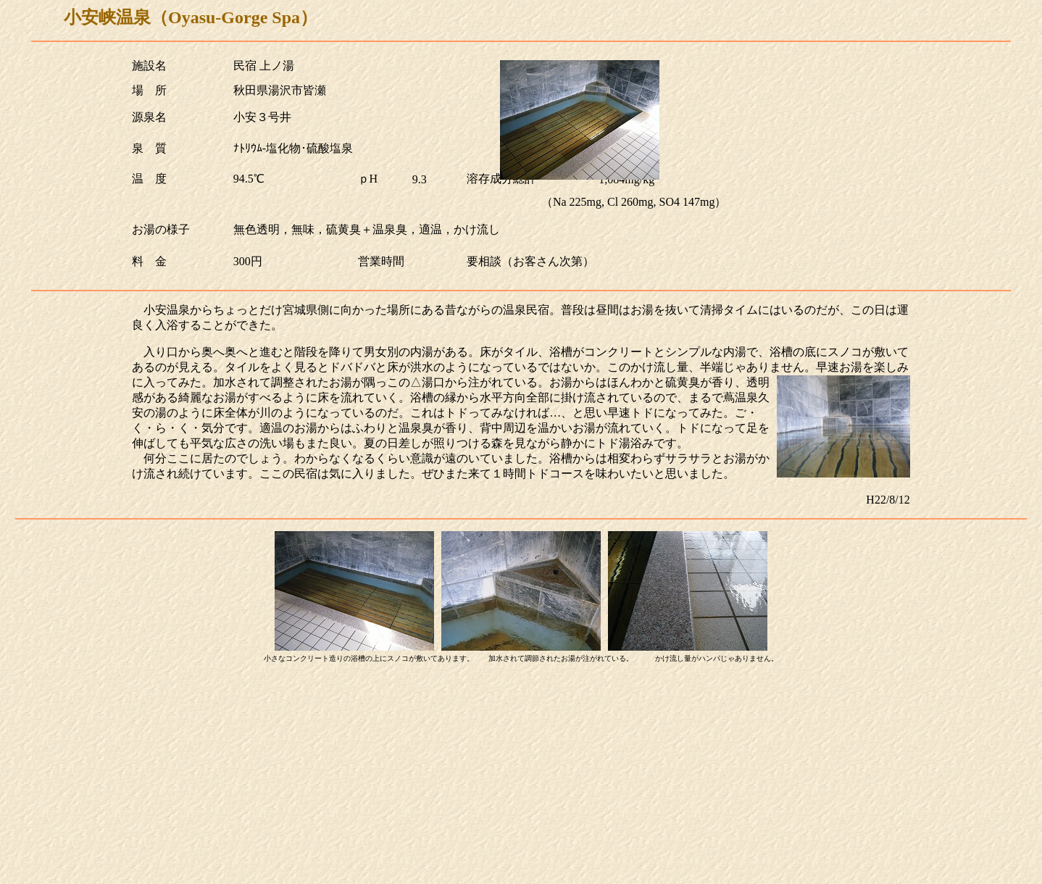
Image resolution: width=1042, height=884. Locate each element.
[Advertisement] (521, 776)
